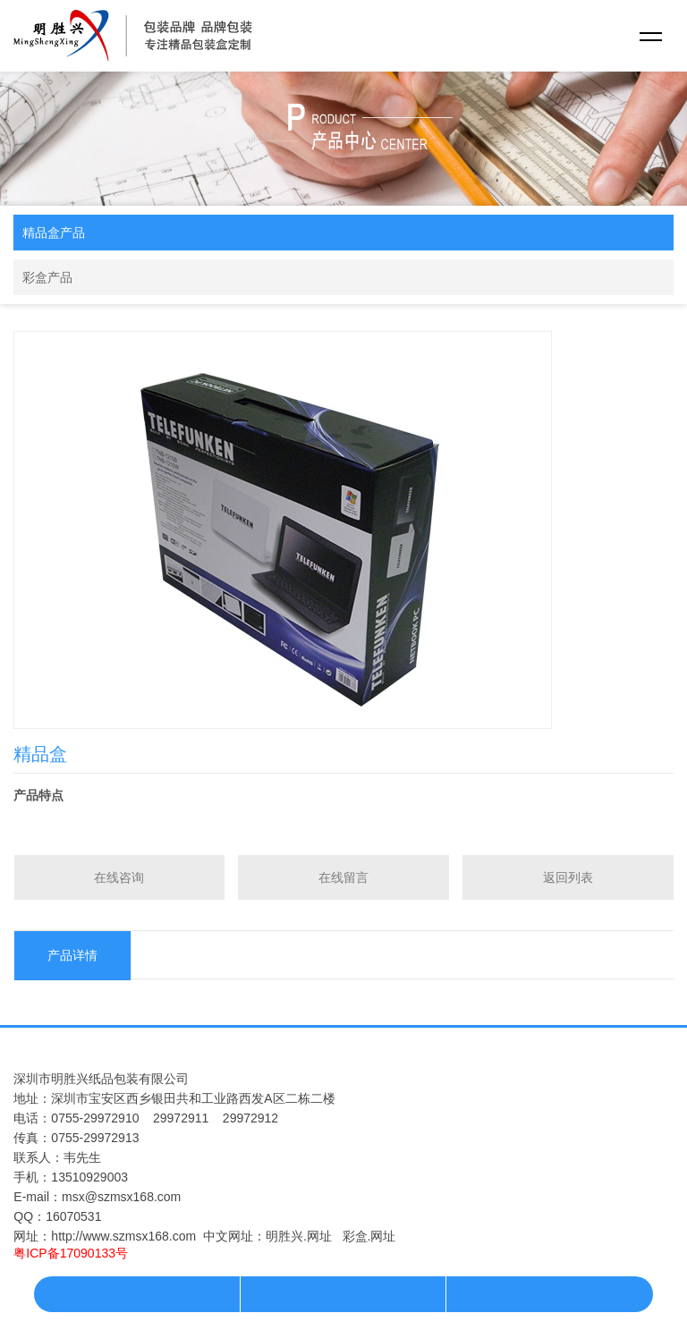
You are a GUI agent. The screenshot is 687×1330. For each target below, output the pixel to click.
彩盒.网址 (369, 1236)
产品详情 (72, 955)
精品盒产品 (53, 232)
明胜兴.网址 (299, 1236)
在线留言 (343, 877)
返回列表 (568, 877)
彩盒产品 (47, 277)
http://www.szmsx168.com (123, 1236)
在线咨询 (119, 877)
